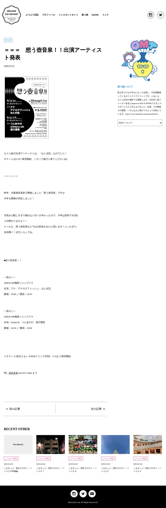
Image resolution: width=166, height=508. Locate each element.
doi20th (95, 15)
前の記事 (14, 409)
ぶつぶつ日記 (32, 15)
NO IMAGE (18, 444)
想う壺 (85, 15)
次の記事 (96, 409)
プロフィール (48, 15)
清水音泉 (13, 373)
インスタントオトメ (68, 15)
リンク (105, 15)
